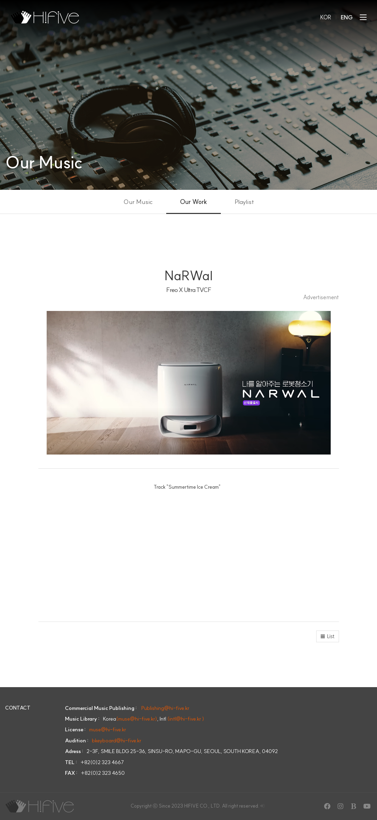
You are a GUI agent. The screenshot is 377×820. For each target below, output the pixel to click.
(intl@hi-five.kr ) (185, 718)
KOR (325, 17)
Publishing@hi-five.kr (165, 708)
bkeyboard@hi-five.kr (116, 740)
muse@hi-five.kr (107, 729)
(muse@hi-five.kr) (136, 718)
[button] (327, 636)
